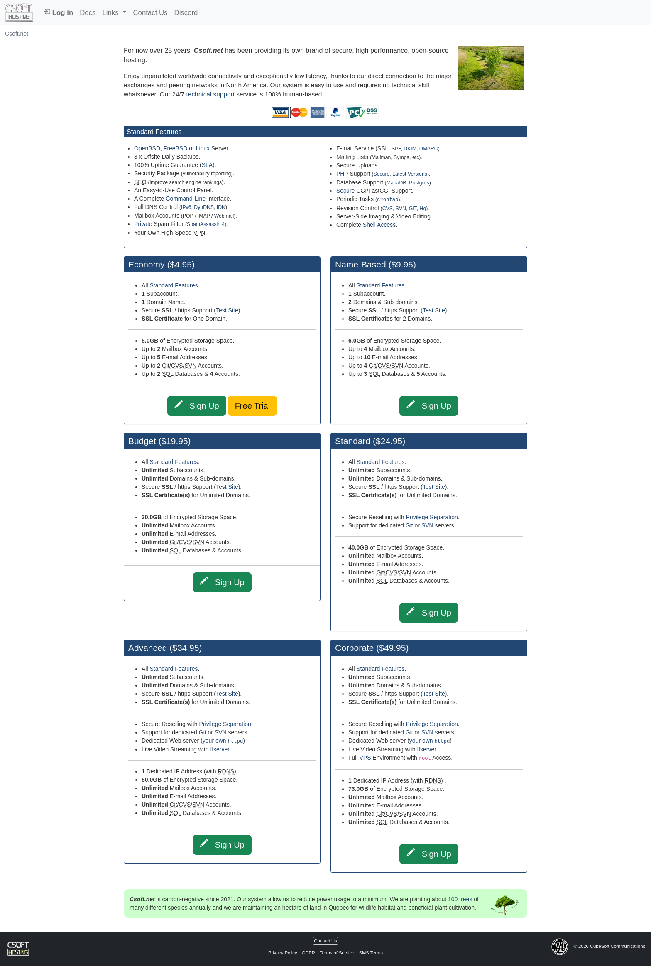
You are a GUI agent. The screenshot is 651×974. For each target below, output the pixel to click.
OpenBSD (147, 148)
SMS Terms (371, 952)
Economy (147, 264)
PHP (342, 173)
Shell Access (379, 224)
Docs (87, 13)
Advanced (147, 648)
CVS (387, 208)
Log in (58, 12)
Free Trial (252, 405)
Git (409, 525)
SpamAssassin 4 (206, 224)
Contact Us (150, 13)
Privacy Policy (283, 952)
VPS (365, 757)
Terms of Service (337, 952)
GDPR (308, 952)
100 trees (460, 899)
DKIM (410, 149)
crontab (387, 199)
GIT (413, 208)
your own (223, 740)
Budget (142, 441)
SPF (396, 149)
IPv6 (186, 207)
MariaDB (396, 183)
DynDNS (204, 207)
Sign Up (196, 405)
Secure (381, 174)
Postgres (419, 183)
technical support (210, 94)
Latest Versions (409, 174)
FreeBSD (176, 148)
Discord (186, 13)
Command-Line (186, 198)
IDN (221, 207)
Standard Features (173, 285)
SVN (401, 208)
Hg (423, 208)
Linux (203, 148)
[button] (114, 13)
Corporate (355, 648)
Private (143, 224)
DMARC (428, 149)
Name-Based (360, 264)
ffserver (220, 749)
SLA (207, 165)
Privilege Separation (432, 517)
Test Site (227, 310)
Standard (352, 441)
